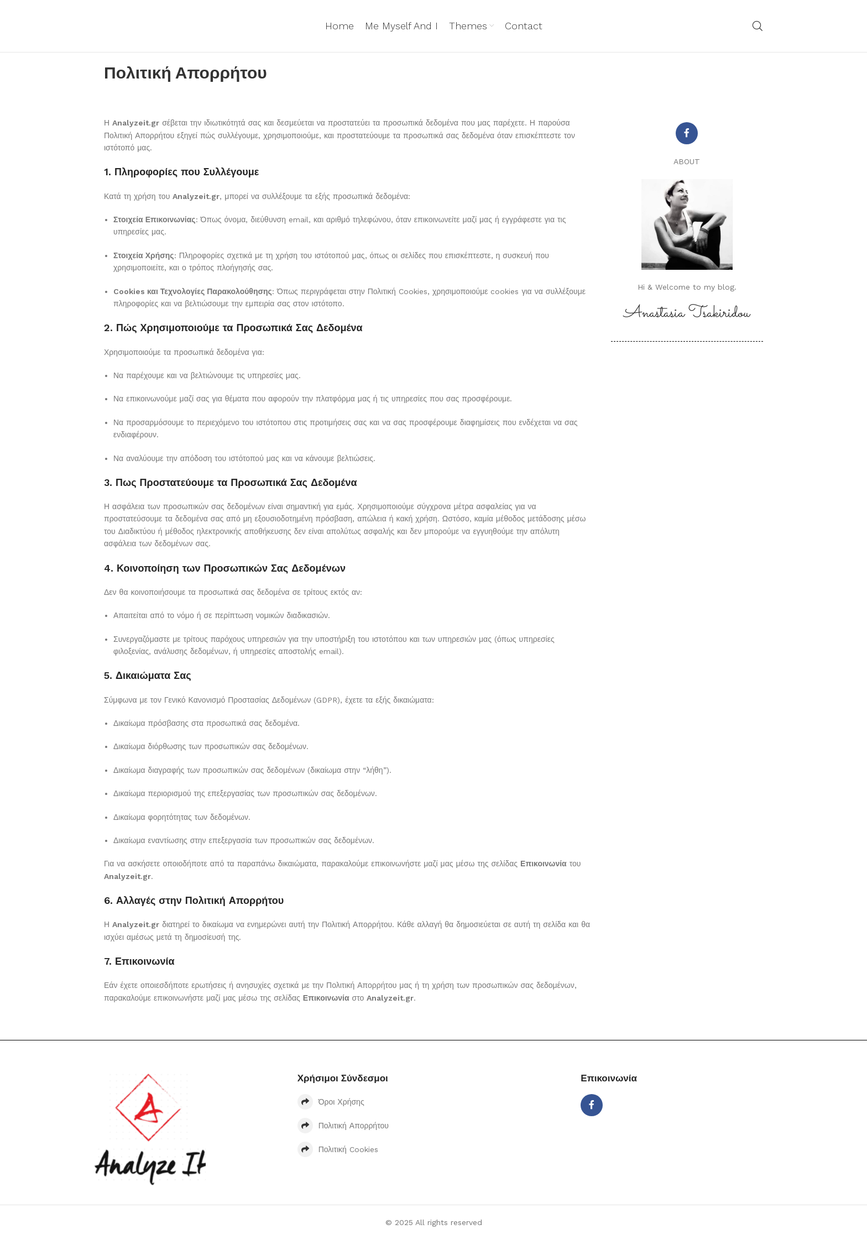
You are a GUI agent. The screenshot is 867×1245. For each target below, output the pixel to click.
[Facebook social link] (687, 139)
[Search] (757, 29)
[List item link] (433, 1107)
